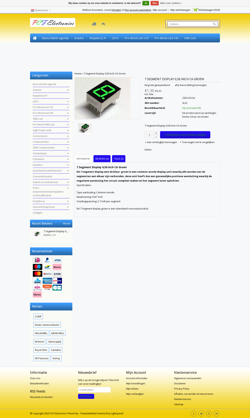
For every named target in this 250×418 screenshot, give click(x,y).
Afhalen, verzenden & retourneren (193, 393)
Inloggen (116, 10)
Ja (145, 3)
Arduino (79, 38)
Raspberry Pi (97, 38)
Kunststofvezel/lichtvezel (66, 56)
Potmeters (195, 47)
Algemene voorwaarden (187, 378)
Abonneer (86, 396)
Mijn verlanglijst (135, 393)
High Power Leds (75, 47)
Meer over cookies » (171, 3)
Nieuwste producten (41, 397)
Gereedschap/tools (65, 65)
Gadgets (88, 65)
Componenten (122, 47)
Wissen (66, 223)
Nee (155, 3)
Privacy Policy (181, 388)
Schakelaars (174, 47)
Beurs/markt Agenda (55, 38)
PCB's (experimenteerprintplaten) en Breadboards (183, 56)
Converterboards (100, 56)
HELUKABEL (41, 333)
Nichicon (39, 341)
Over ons (35, 378)
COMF (38, 316)
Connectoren (99, 47)
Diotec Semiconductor (47, 324)
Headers (38, 56)
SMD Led (190, 38)
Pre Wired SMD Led (45, 47)
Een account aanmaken (138, 10)
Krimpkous (39, 65)
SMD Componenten (149, 47)
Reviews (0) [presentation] (102, 158)
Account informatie (136, 378)
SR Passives (42, 358)
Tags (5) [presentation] (118, 158)
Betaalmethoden (39, 383)
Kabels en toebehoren (131, 56)
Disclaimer (180, 383)
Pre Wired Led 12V (136, 38)
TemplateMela (88, 413)
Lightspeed (117, 413)
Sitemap (178, 404)
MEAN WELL (57, 333)
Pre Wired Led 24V (166, 38)
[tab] (84, 158)
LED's (115, 38)
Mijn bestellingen (135, 383)
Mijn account (160, 10)
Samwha (56, 350)
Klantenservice (182, 399)
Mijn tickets (132, 388)
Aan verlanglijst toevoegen (161, 142)
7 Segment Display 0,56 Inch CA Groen (104, 73)
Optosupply (54, 341)
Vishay (56, 358)
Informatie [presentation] (83, 158)
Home (34, 37)
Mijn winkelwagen (180, 10)
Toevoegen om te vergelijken (197, 142)
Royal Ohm (41, 350)
